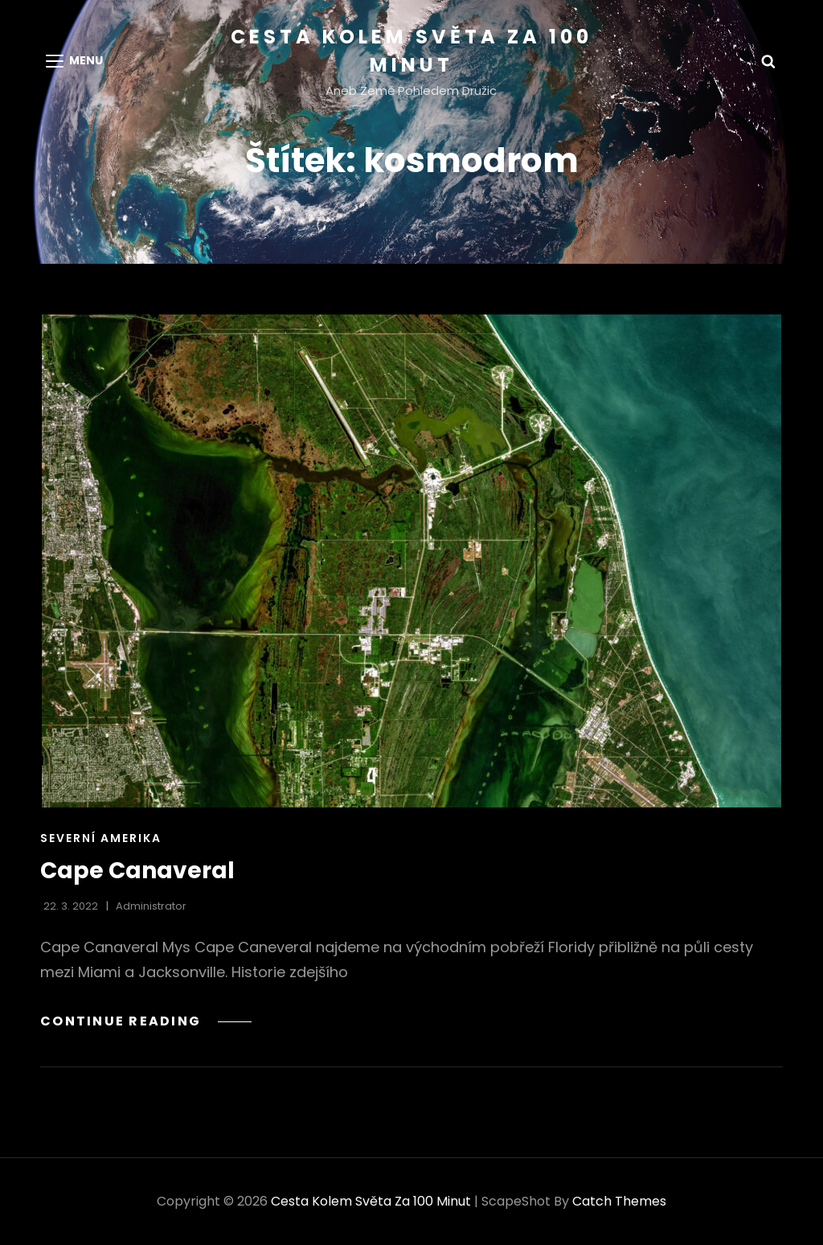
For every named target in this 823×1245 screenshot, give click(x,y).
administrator (151, 906)
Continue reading (146, 1021)
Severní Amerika (101, 838)
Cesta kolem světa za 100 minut (371, 1201)
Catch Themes (619, 1201)
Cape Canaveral (137, 870)
